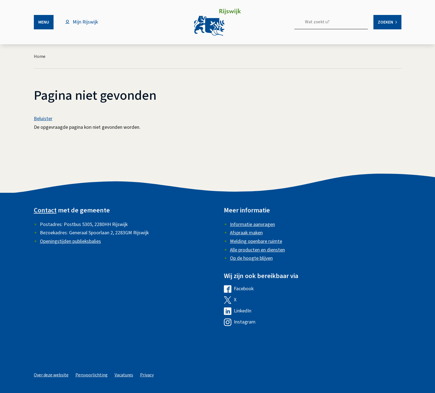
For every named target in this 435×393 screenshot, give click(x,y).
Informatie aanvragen (252, 224)
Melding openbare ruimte (256, 241)
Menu (43, 22)
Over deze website (51, 375)
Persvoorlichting (91, 375)
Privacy (147, 375)
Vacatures (124, 375)
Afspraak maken (246, 232)
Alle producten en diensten (257, 249)
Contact (45, 210)
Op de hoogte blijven (251, 258)
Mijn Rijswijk (85, 22)
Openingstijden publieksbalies (70, 241)
